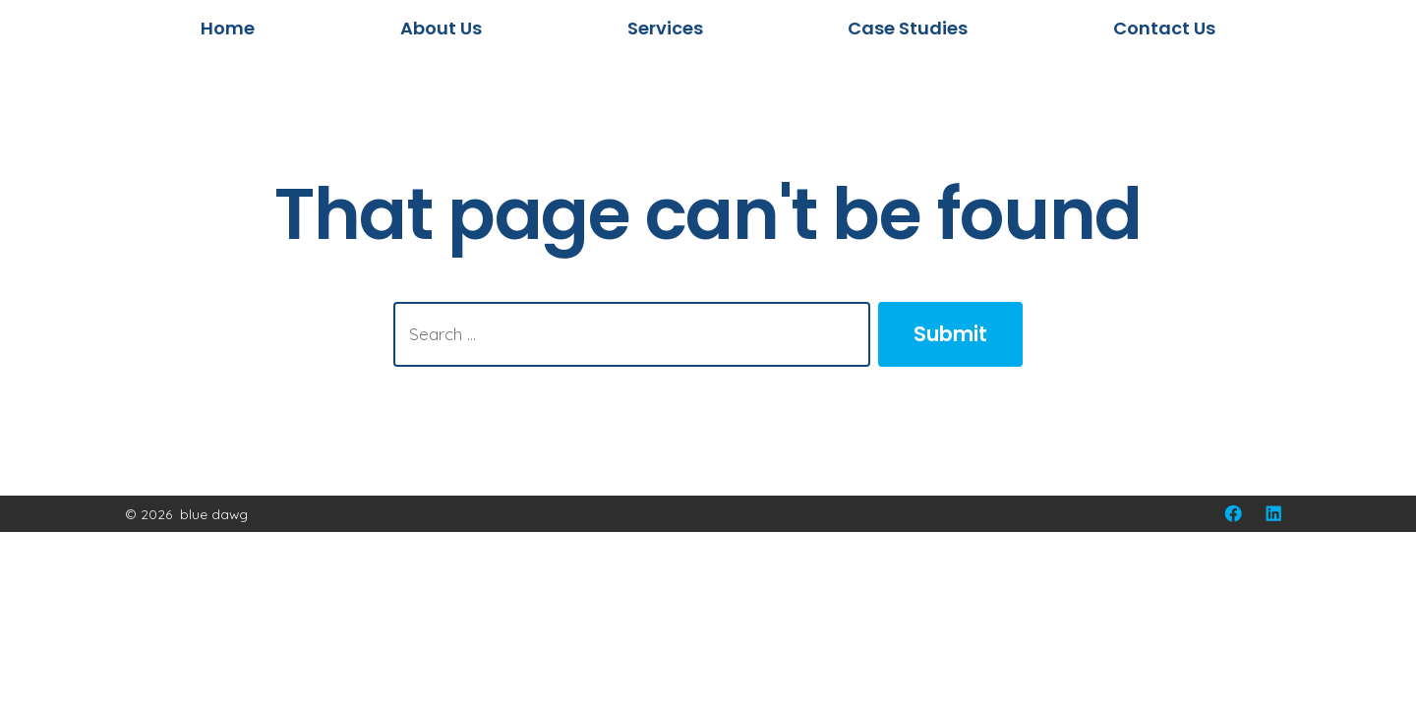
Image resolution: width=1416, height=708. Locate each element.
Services (665, 28)
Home (228, 28)
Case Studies (908, 28)
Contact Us (1164, 28)
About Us (441, 28)
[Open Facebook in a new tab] (1233, 513)
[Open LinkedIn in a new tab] (1273, 513)
